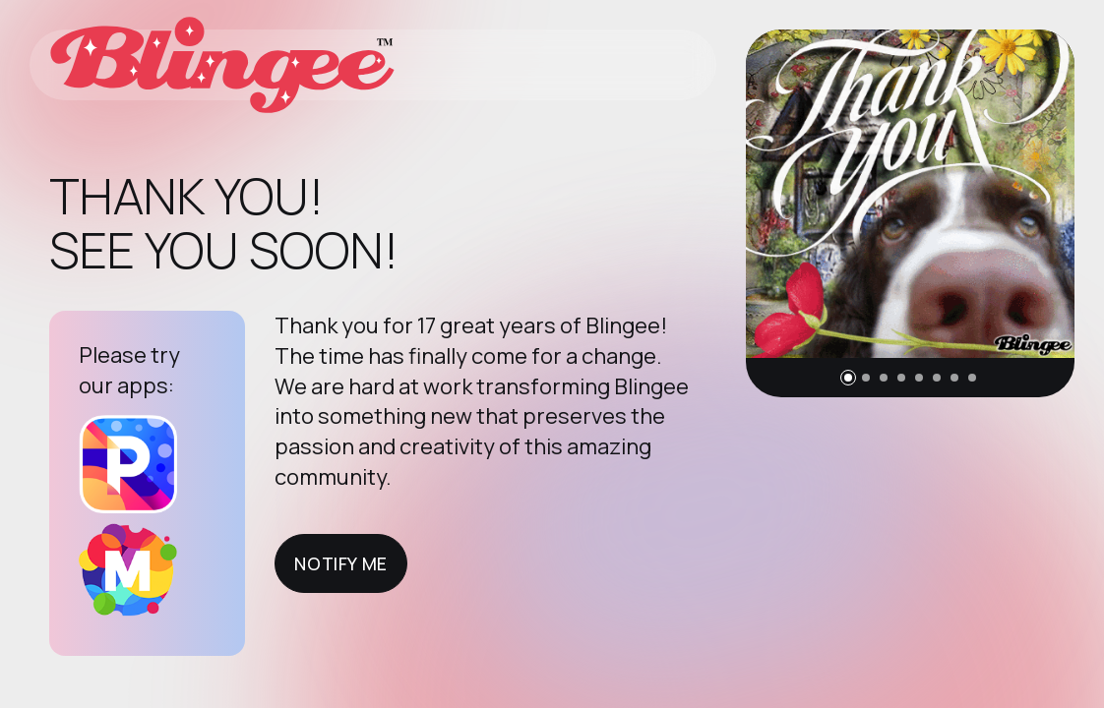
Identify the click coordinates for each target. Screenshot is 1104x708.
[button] (848, 378)
